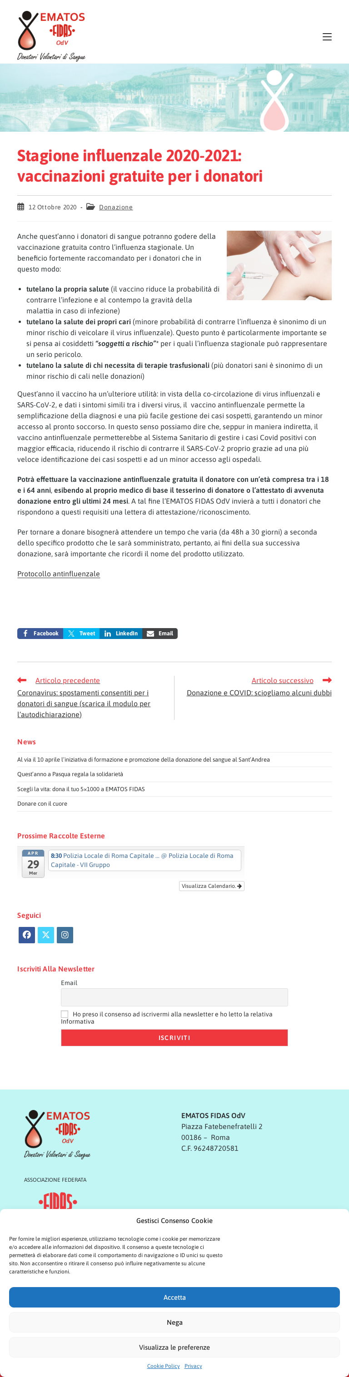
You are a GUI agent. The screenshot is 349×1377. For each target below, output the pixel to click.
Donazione (116, 207)
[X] (46, 935)
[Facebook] (27, 935)
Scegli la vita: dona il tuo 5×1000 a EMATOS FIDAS (81, 789)
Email (69, 982)
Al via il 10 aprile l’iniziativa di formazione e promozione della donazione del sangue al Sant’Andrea (143, 759)
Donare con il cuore (42, 803)
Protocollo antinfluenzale (58, 574)
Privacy (193, 1366)
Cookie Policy (163, 1366)
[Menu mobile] (327, 36)
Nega (175, 1322)
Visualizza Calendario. (212, 886)
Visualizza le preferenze (174, 1347)
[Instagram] (65, 935)
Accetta (175, 1297)
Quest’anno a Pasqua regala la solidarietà (70, 774)
